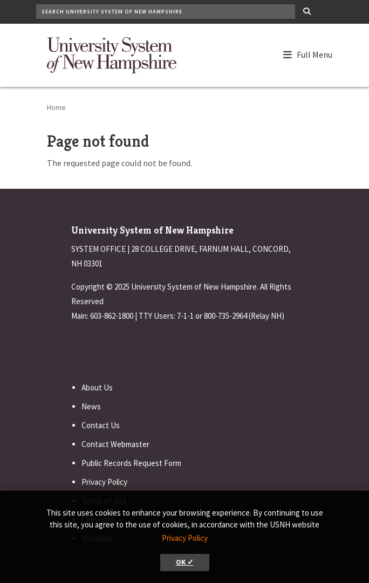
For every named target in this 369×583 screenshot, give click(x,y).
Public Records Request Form (131, 463)
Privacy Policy (104, 482)
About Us (97, 387)
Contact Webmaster (115, 444)
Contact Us (100, 425)
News (91, 406)
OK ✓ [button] (185, 562)
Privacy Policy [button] (185, 538)
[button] (313, 52)
